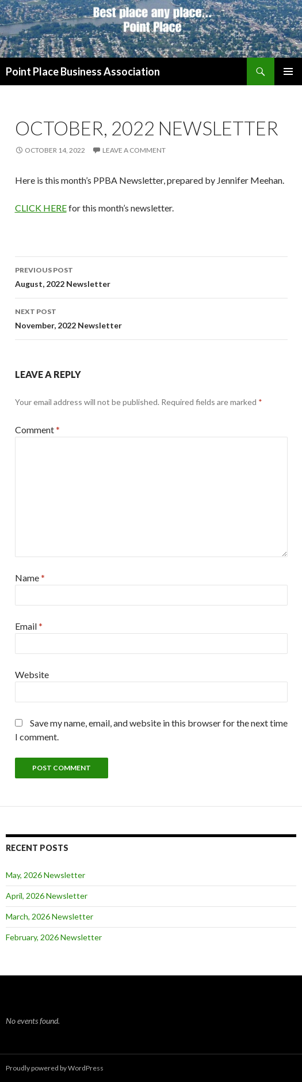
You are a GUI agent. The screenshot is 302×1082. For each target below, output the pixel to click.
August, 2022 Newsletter (151, 276)
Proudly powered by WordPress (55, 1068)
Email (29, 626)
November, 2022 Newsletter (151, 317)
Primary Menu (288, 71)
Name (30, 577)
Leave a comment (134, 150)
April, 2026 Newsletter (46, 896)
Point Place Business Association (83, 71)
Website (32, 674)
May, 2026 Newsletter (45, 875)
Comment (37, 429)
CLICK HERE (41, 207)
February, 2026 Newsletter (54, 937)
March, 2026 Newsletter (49, 916)
